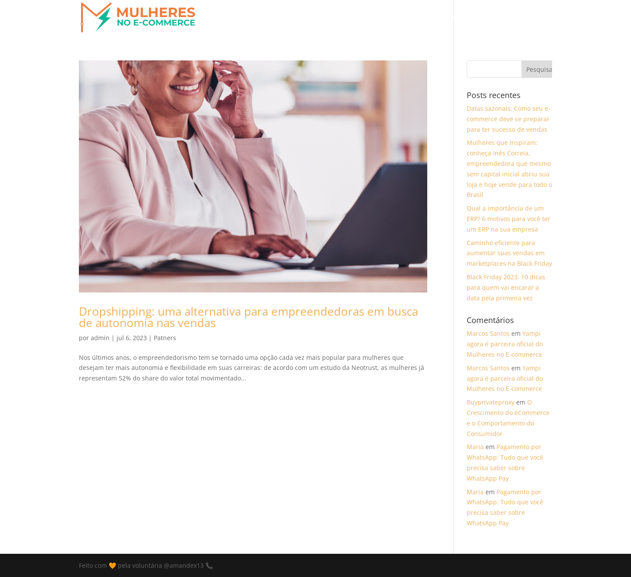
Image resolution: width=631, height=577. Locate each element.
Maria (475, 447)
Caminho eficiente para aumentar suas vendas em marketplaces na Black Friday (509, 253)
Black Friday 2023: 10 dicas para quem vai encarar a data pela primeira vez (506, 287)
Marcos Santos (488, 333)
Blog (451, 17)
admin (100, 338)
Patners (165, 338)
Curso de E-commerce (502, 17)
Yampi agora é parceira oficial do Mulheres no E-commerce (505, 344)
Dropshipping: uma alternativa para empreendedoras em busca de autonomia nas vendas (248, 317)
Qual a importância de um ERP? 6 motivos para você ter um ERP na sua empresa (508, 218)
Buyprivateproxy (490, 402)
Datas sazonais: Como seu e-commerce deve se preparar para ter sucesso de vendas (508, 119)
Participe (382, 17)
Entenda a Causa (304, 17)
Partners (420, 17)
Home (349, 17)
